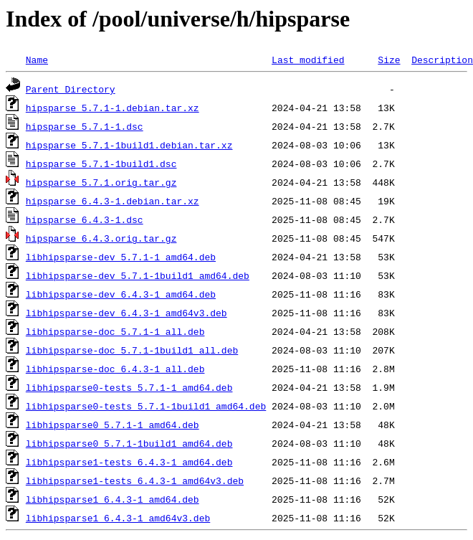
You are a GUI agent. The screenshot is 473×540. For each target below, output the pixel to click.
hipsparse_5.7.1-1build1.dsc (101, 163)
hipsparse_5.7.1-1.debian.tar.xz (112, 107)
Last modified (308, 59)
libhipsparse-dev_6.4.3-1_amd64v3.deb (126, 312)
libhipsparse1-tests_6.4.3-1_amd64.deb (129, 461)
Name (37, 59)
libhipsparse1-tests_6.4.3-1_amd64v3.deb (135, 480)
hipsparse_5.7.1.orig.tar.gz (101, 182)
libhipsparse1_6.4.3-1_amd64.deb (112, 499)
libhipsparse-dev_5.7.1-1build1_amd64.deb (137, 275)
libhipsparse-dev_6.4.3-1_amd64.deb (121, 294)
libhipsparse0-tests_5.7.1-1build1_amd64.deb (146, 405)
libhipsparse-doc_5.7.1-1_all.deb (115, 331)
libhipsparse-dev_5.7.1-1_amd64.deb (121, 256)
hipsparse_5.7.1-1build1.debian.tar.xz (129, 144)
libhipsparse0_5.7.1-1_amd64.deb (112, 424)
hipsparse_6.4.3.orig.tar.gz (101, 238)
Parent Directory (70, 88)
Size (389, 59)
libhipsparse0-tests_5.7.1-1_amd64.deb (129, 387)
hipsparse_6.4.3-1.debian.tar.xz (112, 200)
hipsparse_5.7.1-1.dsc (84, 126)
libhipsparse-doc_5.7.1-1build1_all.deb (132, 350)
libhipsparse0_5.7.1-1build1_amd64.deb (129, 443)
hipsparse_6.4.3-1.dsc (84, 219)
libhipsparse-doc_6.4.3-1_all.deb (115, 368)
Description (442, 59)
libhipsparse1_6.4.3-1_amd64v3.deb (118, 517)
